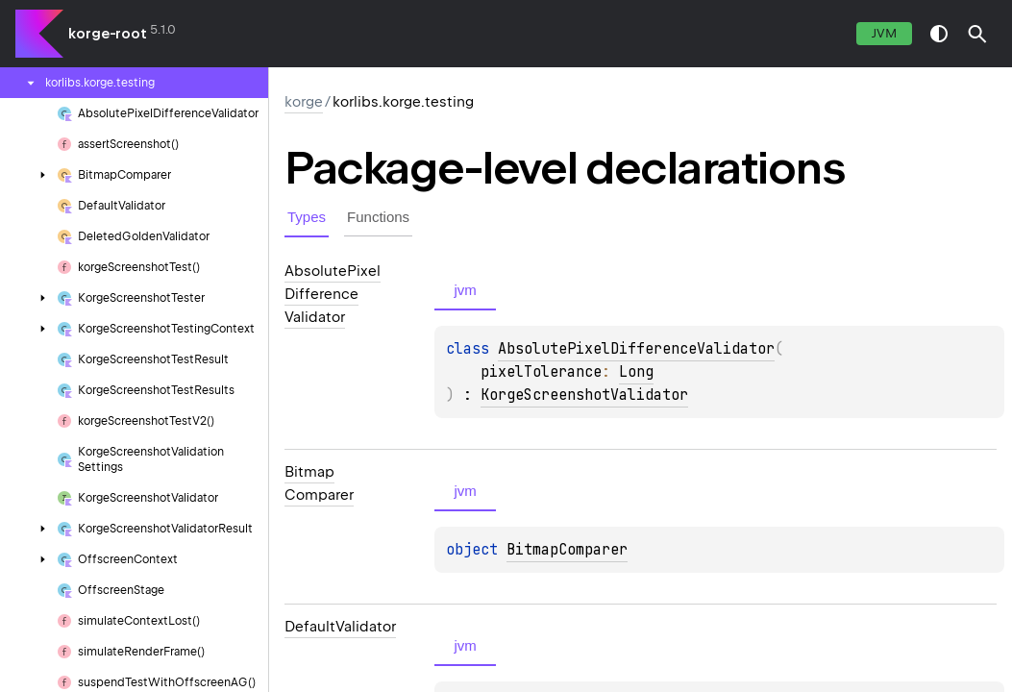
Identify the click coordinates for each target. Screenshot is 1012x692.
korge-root (107, 33)
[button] (977, 33)
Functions (378, 217)
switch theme (939, 33)
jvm (884, 33)
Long (636, 372)
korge (303, 102)
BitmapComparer (567, 549)
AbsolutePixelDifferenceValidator (636, 348)
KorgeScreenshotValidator (584, 395)
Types (306, 217)
